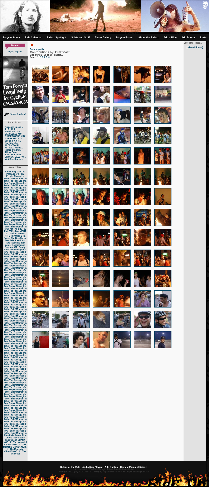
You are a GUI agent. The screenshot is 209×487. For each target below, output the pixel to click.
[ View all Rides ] (195, 47)
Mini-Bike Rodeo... (14, 159)
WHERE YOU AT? (13, 138)
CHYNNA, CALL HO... (15, 157)
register (18, 51)
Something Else (13, 172)
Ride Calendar (33, 37)
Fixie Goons (15, 435)
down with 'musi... (14, 154)
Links (203, 37)
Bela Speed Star (14, 237)
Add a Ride (170, 37)
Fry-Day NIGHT (18, 231)
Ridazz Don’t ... (12, 152)
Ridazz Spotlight (56, 37)
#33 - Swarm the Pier (15, 233)
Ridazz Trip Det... (13, 150)
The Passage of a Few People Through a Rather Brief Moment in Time (15, 176)
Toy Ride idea (11, 143)
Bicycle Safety (11, 37)
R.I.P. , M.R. (10, 129)
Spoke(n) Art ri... (13, 141)
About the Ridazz (148, 37)
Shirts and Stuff (80, 37)
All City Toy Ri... (12, 145)
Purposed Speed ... (14, 127)
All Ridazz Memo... (14, 148)
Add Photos (188, 37)
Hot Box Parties (12, 236)
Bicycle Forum (124, 37)
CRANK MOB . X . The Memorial (15, 441)
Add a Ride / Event (92, 467)
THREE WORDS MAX (15, 136)
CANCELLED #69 (13, 134)
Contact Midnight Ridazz (133, 467)
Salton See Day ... (13, 132)
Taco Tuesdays (12, 243)
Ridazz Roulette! (15, 114)
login (10, 51)
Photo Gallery (103, 37)
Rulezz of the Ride (70, 467)
